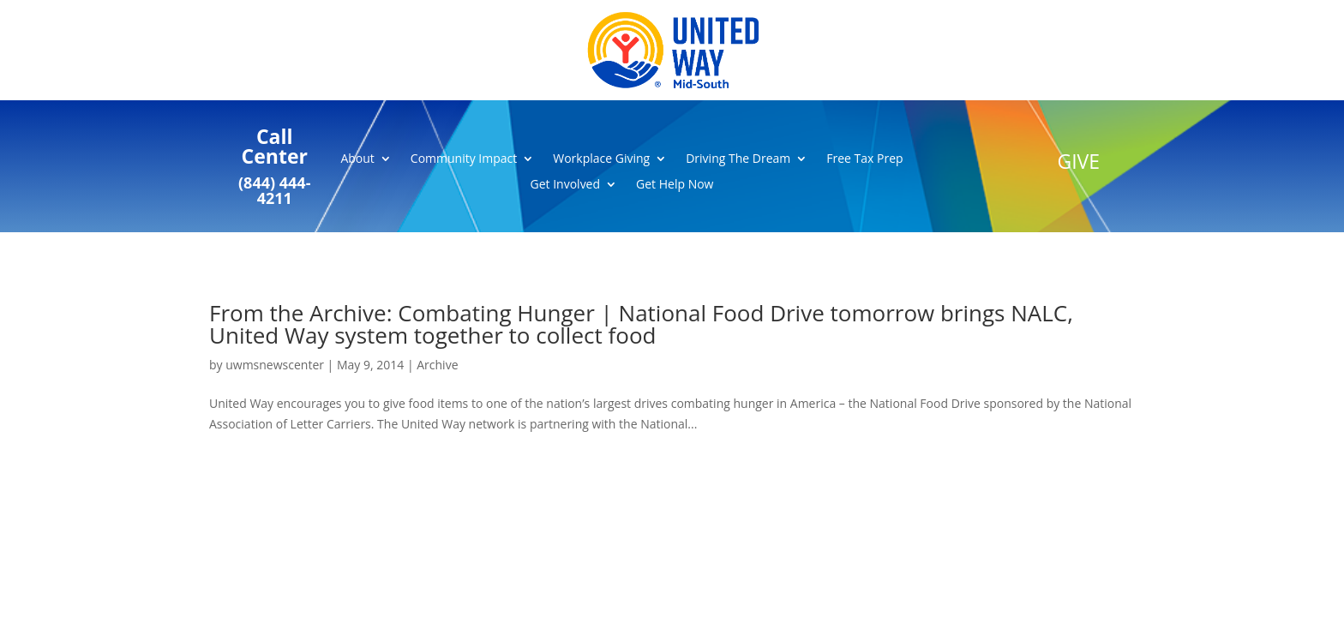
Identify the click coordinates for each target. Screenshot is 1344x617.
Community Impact (464, 159)
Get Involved (566, 185)
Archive (437, 364)
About (357, 159)
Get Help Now (674, 185)
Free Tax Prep (864, 159)
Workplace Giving (601, 159)
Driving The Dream (738, 159)
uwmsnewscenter (274, 364)
